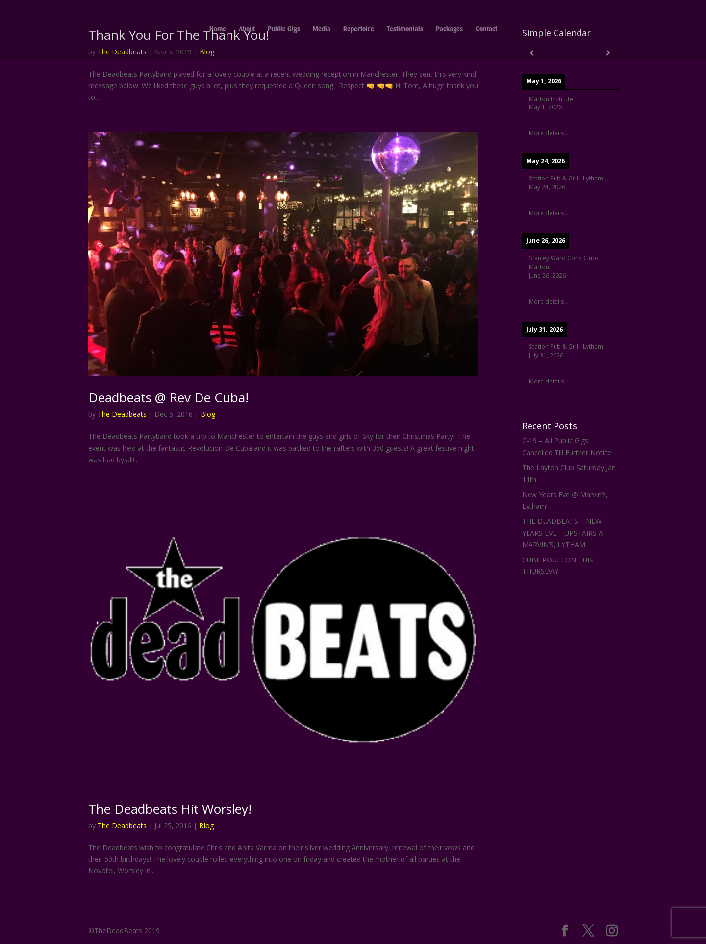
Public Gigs (284, 29)
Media (321, 29)
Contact (486, 29)
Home (217, 29)
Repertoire (358, 29)
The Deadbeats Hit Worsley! (170, 808)
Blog (208, 414)
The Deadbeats (122, 414)
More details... (549, 133)
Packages (449, 29)
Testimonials (405, 29)
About (247, 29)
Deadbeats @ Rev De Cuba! (168, 397)
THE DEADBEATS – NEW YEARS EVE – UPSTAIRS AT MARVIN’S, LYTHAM (564, 532)
